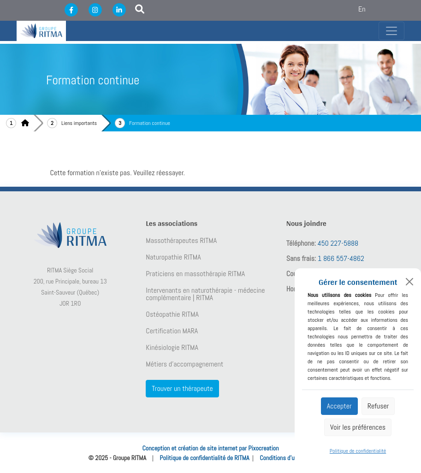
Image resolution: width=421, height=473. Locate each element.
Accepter (339, 406)
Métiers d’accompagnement (184, 364)
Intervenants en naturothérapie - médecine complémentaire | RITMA (205, 294)
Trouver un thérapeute (182, 388)
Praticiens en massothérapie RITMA (195, 274)
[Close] (409, 282)
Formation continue (149, 123)
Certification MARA (172, 331)
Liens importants (79, 123)
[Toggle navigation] (391, 31)
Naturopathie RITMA (173, 257)
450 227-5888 (338, 243)
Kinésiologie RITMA (172, 347)
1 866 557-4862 (341, 258)
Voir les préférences (357, 427)
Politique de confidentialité (358, 451)
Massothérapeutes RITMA (181, 240)
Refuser (378, 406)
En (362, 9)
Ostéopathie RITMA (172, 314)
